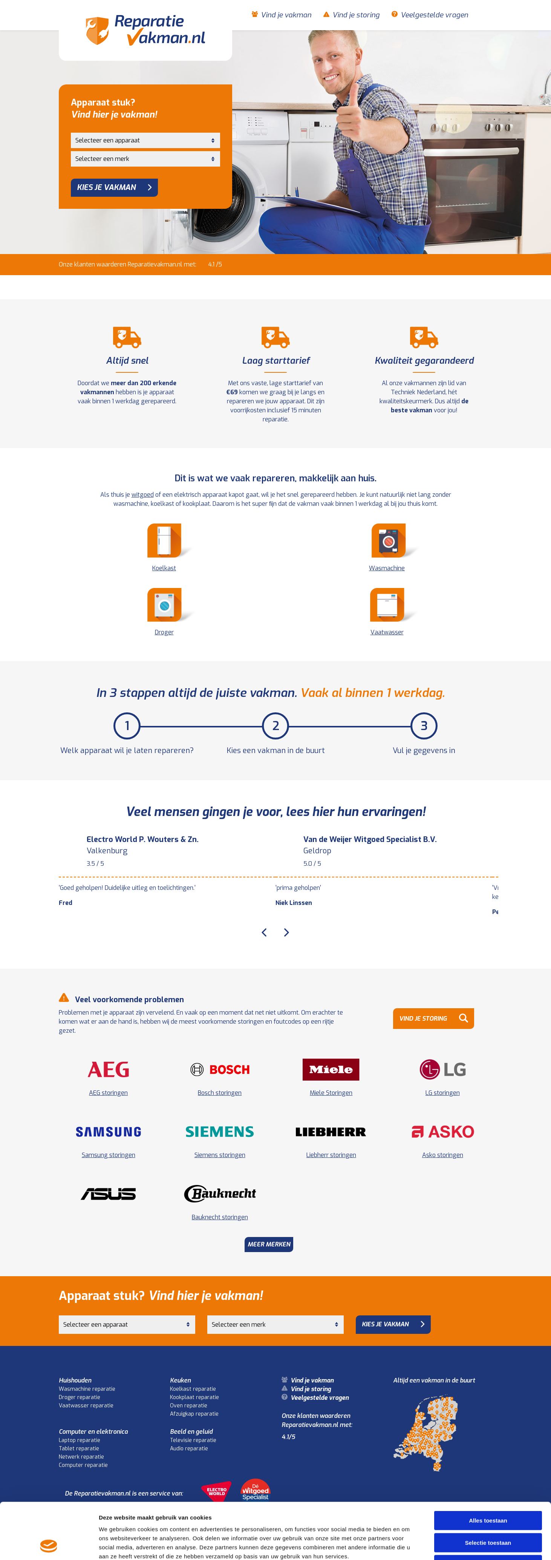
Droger (164, 612)
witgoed (143, 495)
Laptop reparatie (79, 1440)
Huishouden (75, 1380)
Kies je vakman (106, 187)
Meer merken (269, 1244)
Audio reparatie (189, 1448)
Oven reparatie (188, 1405)
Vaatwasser (387, 612)
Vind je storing (356, 15)
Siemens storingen (219, 1155)
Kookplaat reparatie (194, 1397)
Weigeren (487, 1512)
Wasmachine (387, 548)
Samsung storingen (108, 1155)
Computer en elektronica (93, 1432)
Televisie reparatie (193, 1440)
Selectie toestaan (488, 1490)
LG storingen (442, 1093)
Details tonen (407, 1545)
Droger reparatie (79, 1397)
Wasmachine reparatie (87, 1389)
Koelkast (164, 548)
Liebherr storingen (331, 1155)
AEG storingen (108, 1093)
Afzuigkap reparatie (194, 1414)
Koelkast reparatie (193, 1389)
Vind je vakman (286, 15)
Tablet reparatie (79, 1448)
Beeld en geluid (191, 1432)
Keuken (180, 1380)
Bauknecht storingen (220, 1217)
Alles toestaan (488, 1468)
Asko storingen (442, 1155)
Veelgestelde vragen (434, 15)
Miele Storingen (331, 1093)
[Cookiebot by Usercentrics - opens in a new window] (49, 1545)
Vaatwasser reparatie (86, 1405)
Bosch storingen (220, 1093)
